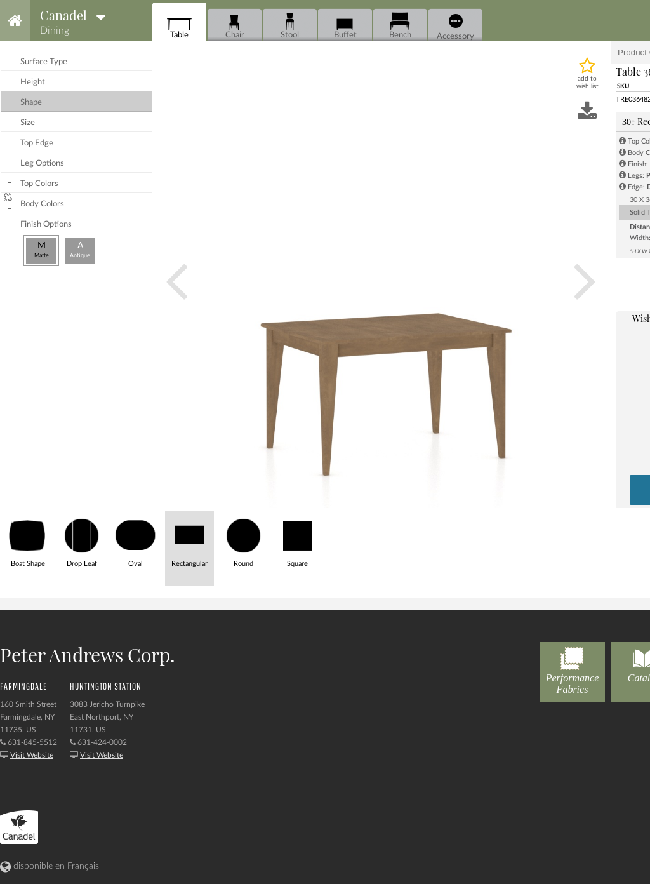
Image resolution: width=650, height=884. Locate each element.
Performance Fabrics (572, 668)
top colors (39, 184)
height (32, 82)
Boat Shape (27, 539)
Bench (400, 25)
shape (31, 102)
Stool (289, 25)
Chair (234, 25)
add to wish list (587, 83)
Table (179, 25)
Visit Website (31, 755)
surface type (43, 62)
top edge (36, 143)
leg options (42, 163)
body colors (42, 204)
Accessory (455, 27)
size (27, 123)
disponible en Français (49, 866)
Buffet (345, 25)
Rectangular (189, 539)
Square (297, 539)
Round (243, 539)
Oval (135, 539)
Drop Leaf (81, 539)
